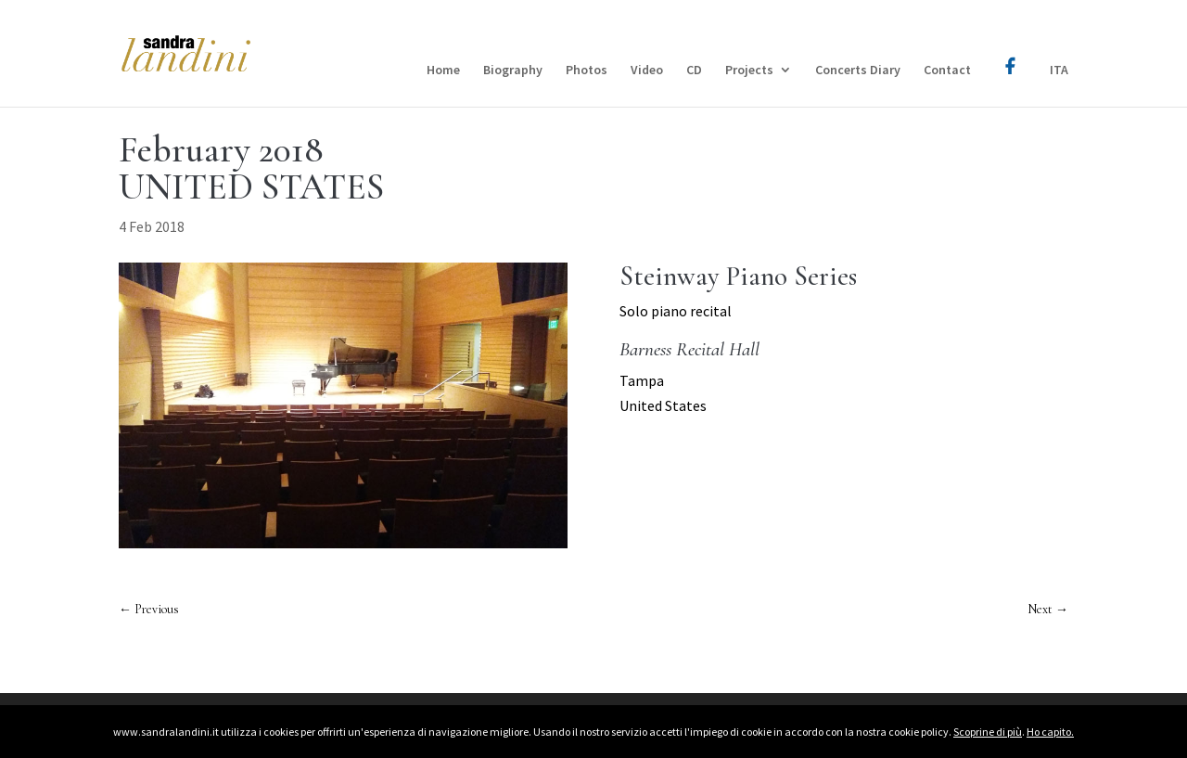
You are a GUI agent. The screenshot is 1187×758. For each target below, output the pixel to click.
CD (694, 70)
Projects (749, 70)
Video (647, 70)
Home (443, 70)
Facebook (1010, 52)
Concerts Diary (857, 70)
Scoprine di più (987, 732)
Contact (947, 70)
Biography (512, 70)
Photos (586, 70)
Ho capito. (1050, 732)
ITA (1059, 70)
